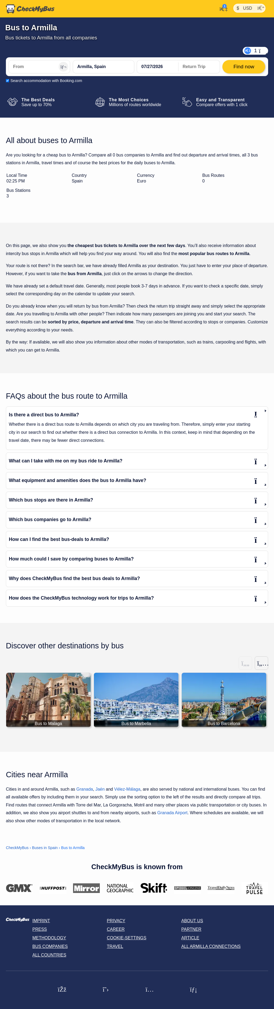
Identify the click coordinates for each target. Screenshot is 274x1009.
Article (190, 938)
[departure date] (157, 66)
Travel (115, 946)
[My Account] (222, 8)
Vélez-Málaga (127, 789)
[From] (39, 66)
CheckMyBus (17, 848)
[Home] (30, 9)
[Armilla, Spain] (103, 66)
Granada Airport (172, 812)
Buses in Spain (45, 848)
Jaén (100, 789)
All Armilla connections (211, 946)
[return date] (199, 66)
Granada (84, 789)
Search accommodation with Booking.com (46, 81)
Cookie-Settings (126, 938)
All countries (49, 955)
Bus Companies (50, 946)
